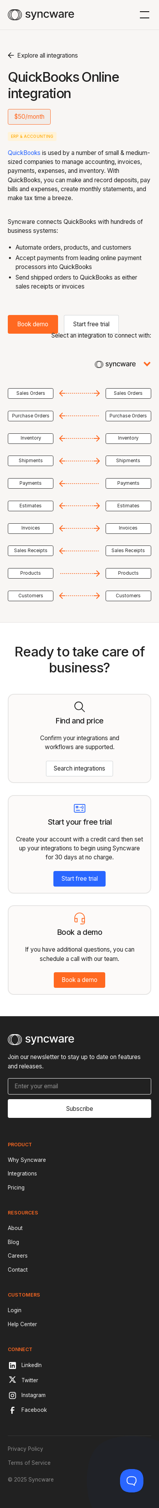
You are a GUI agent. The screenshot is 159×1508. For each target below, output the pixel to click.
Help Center (22, 1324)
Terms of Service (29, 1463)
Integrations (22, 1173)
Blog (13, 1242)
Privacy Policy (25, 1449)
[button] (143, 14)
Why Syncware (27, 1160)
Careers (18, 1256)
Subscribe (79, 1108)
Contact (18, 1270)
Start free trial (91, 324)
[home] (41, 14)
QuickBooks (24, 153)
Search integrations (79, 768)
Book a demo (79, 980)
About (15, 1228)
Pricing (16, 1187)
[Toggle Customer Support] (131, 1480)
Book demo (32, 324)
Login (14, 1310)
